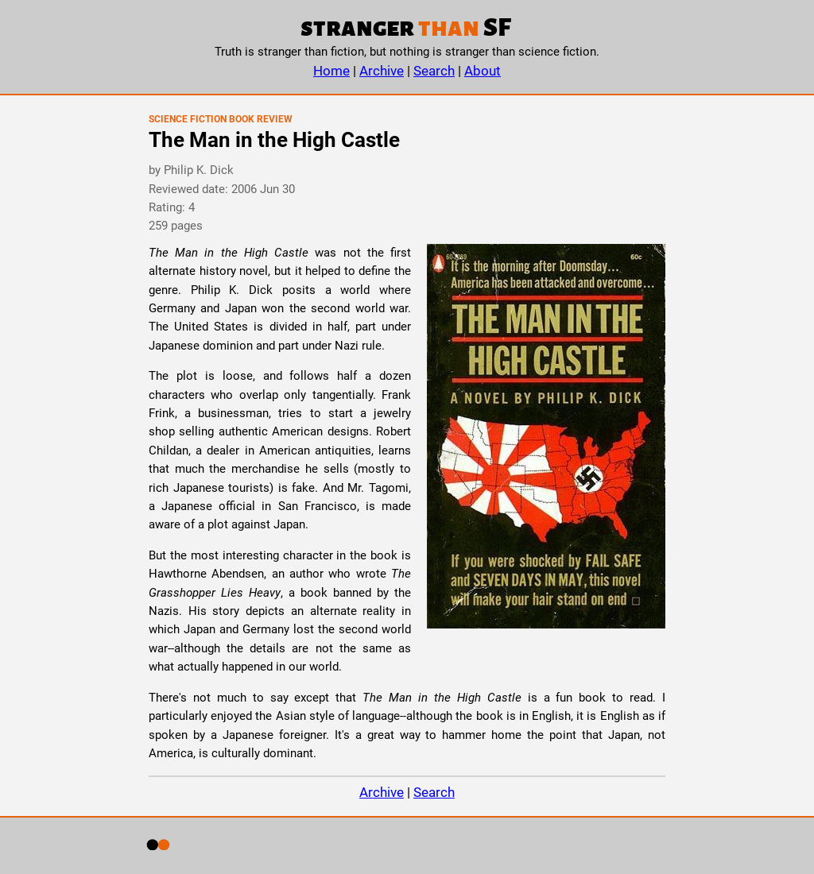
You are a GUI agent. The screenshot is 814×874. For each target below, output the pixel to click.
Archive (381, 71)
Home (331, 71)
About (482, 71)
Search (434, 71)
